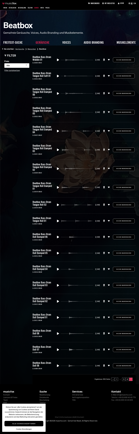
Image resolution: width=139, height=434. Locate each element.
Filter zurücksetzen (12, 70)
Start (57, 417)
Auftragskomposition (80, 397)
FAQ (74, 400)
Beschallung (24, 8)
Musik (5, 8)
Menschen (32, 49)
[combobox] (16, 65)
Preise (52, 8)
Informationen (66, 417)
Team (5, 400)
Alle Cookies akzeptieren (24, 423)
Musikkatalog (45, 395)
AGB (5, 403)
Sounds (40, 8)
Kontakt (6, 395)
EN (135, 3)
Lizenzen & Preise (10, 397)
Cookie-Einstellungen (24, 429)
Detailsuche (13, 8)
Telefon (33, 8)
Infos (46, 8)
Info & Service (77, 395)
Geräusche (19, 49)
